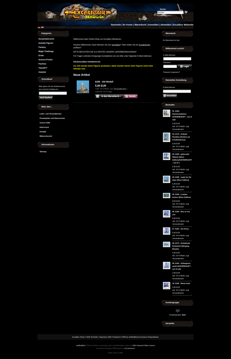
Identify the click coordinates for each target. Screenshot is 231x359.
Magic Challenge (46, 51)
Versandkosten (120, 89)
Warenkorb (140, 24)
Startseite (116, 24)
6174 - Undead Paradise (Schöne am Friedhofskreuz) (181, 137)
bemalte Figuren (45, 43)
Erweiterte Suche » (164, 15)
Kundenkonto (144, 45)
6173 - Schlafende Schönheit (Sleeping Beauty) (181, 246)
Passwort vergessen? (171, 72)
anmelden (116, 45)
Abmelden (165, 24)
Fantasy (42, 47)
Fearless (42, 64)
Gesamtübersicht (46, 39)
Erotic (41, 55)
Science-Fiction (45, 60)
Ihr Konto (128, 24)
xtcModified (80, 345)
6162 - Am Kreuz (182, 229)
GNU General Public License (143, 345)
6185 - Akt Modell (104, 81)
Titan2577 (42, 68)
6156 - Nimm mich (182, 283)
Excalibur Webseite (183, 24)
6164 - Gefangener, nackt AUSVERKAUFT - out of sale (182, 266)
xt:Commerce (129, 348)
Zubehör (42, 72)
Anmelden (153, 24)
